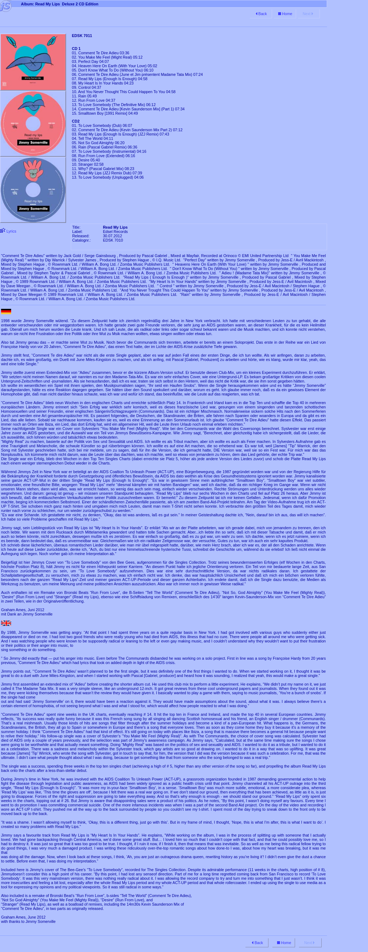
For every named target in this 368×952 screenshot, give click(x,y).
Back (260, 14)
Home (284, 14)
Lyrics (10, 231)
